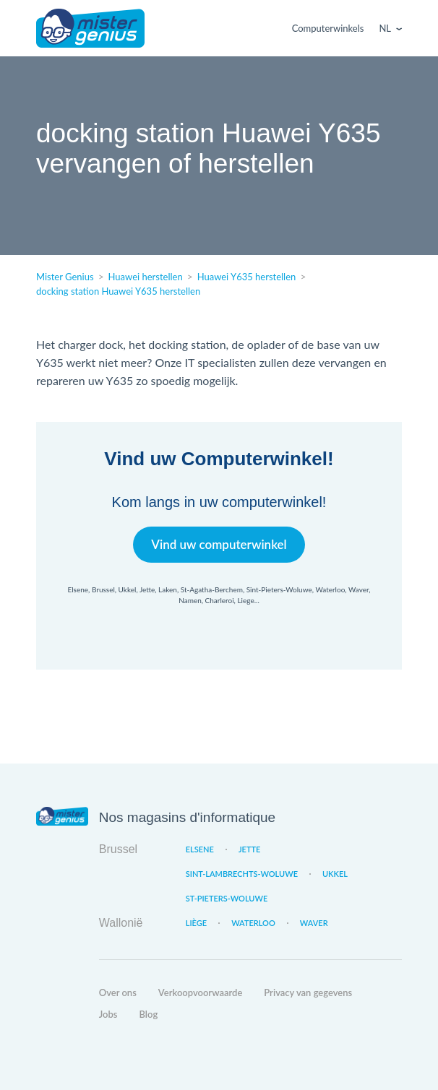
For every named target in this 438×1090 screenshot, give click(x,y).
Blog (148, 1014)
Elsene (200, 849)
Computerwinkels (328, 28)
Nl (385, 28)
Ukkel (335, 873)
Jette (249, 849)
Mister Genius (90, 28)
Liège (196, 922)
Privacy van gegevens (308, 992)
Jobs (108, 1014)
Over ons (118, 992)
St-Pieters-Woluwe (227, 898)
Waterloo (253, 922)
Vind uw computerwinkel (218, 544)
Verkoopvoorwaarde (200, 992)
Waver (314, 922)
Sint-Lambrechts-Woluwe (242, 873)
